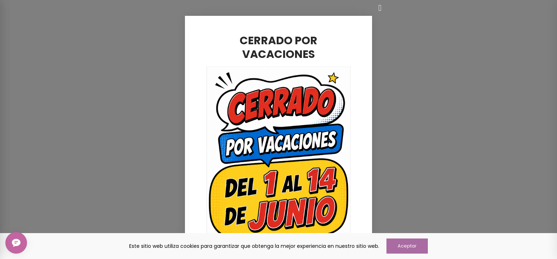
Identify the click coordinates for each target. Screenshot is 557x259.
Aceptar (407, 245)
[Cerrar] (380, 8)
